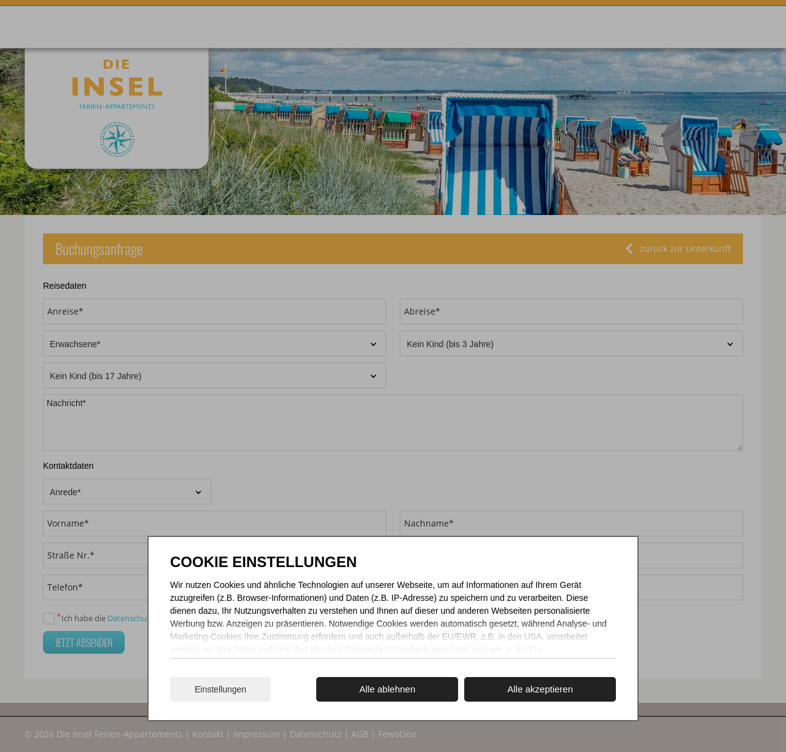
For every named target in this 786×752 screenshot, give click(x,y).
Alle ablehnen (387, 689)
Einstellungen (220, 689)
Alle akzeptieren (540, 689)
